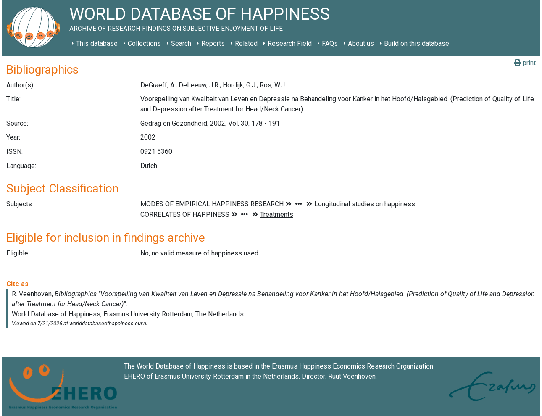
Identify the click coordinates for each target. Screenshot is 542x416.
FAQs (330, 43)
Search (181, 43)
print (525, 63)
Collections (144, 43)
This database (97, 43)
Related (246, 43)
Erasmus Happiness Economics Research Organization (352, 366)
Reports (213, 43)
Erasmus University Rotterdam (199, 376)
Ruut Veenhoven (352, 376)
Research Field (290, 43)
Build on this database (416, 43)
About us (361, 43)
